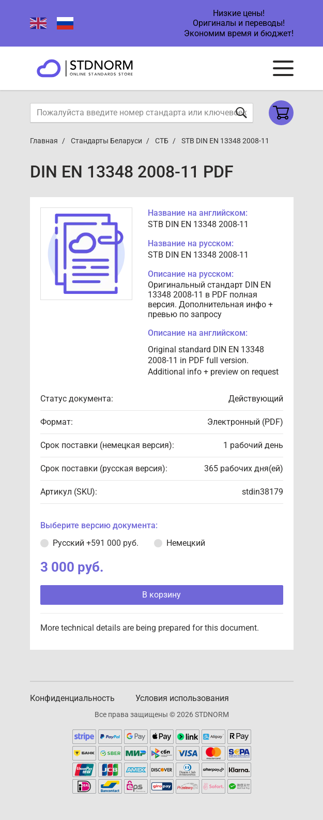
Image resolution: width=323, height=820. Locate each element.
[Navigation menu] (283, 68)
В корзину (161, 595)
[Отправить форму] (241, 112)
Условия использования (182, 698)
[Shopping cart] (281, 112)
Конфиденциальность (72, 698)
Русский (96, 543)
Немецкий (185, 543)
